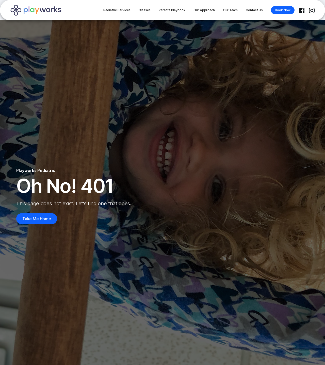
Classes (145, 10)
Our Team (230, 10)
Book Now (282, 10)
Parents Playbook (172, 10)
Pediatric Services (117, 10)
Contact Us (254, 10)
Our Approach (204, 10)
